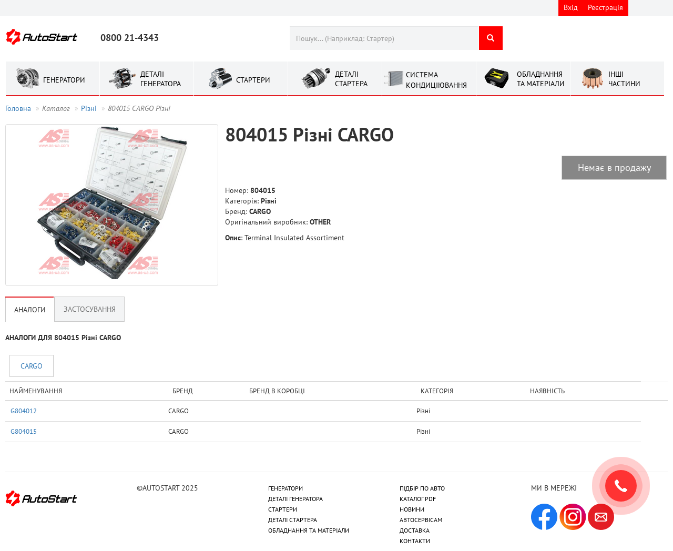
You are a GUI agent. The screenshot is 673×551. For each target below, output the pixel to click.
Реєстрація (605, 7)
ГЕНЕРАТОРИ (285, 488)
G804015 (24, 431)
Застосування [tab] (90, 309)
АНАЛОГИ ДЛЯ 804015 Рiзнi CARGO (63, 337)
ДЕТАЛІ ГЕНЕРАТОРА (295, 499)
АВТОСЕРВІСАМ (421, 520)
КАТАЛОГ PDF (418, 499)
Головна (18, 108)
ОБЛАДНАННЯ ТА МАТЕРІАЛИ (308, 530)
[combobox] (384, 38)
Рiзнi (89, 108)
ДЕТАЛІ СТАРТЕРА (292, 520)
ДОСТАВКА (415, 530)
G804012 (24, 410)
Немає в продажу (614, 167)
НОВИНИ (412, 509)
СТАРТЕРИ (282, 509)
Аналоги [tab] (30, 309)
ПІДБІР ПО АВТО (422, 488)
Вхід (571, 7)
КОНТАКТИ (415, 541)
